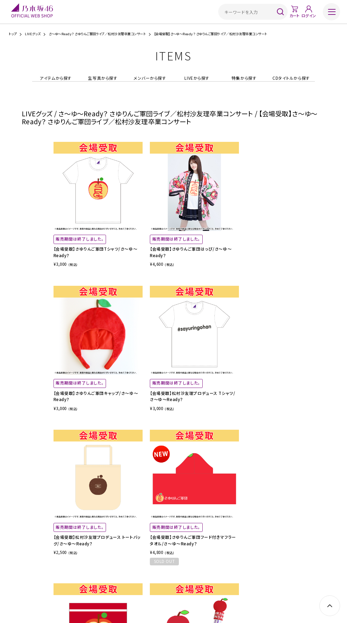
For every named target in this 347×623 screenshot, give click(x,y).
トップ (13, 34)
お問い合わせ (250, 582)
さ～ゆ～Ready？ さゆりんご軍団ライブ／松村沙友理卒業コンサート (97, 34)
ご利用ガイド (96, 582)
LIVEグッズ (32, 34)
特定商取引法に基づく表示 (152, 582)
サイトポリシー (223, 582)
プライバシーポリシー (192, 582)
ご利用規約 (119, 582)
